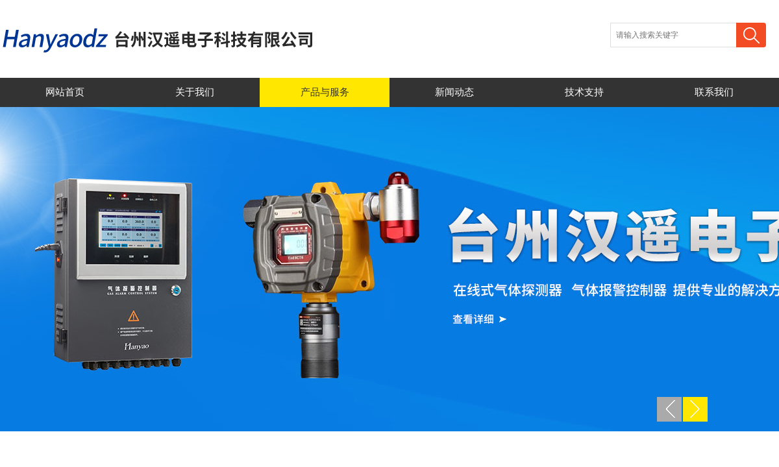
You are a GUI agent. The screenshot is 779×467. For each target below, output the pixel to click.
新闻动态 (454, 92)
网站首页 (64, 92)
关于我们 (194, 92)
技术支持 (584, 92)
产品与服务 (325, 92)
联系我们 (714, 92)
